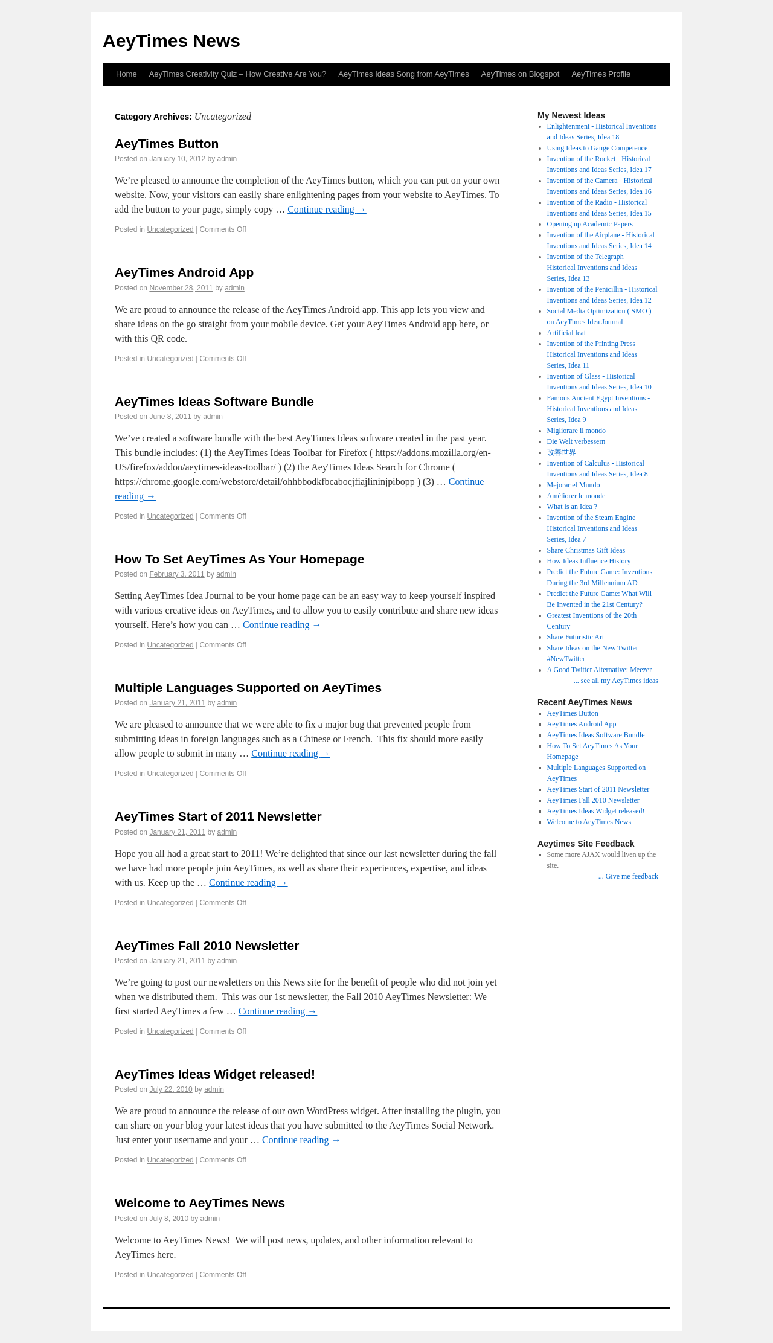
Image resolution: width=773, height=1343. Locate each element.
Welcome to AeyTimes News (200, 1203)
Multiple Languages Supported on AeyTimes (248, 687)
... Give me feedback (628, 876)
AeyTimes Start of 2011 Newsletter (218, 816)
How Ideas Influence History (589, 561)
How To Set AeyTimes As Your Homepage (240, 559)
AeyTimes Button (167, 143)
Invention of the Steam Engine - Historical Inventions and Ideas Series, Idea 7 (593, 528)
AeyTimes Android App (184, 272)
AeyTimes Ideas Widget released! (215, 1074)
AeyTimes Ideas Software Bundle (214, 401)
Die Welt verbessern (576, 441)
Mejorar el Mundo (573, 485)
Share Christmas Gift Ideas (586, 550)
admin (227, 159)
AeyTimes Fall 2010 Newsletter (207, 945)
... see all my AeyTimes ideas (616, 680)
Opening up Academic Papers (590, 224)
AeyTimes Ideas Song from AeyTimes (403, 74)
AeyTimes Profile (600, 74)
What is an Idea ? (572, 506)
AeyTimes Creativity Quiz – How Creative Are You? (238, 74)
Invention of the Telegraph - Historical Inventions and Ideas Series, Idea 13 (592, 267)
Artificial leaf (566, 333)
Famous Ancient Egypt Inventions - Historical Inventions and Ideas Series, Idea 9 (598, 409)
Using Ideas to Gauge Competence (597, 148)
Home (126, 74)
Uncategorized (170, 229)
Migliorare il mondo (576, 430)
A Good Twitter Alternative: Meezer (599, 669)
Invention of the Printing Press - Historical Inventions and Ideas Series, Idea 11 (593, 354)
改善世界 (561, 452)
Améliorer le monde (576, 496)
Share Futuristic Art (576, 637)
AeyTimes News (171, 41)
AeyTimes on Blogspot (520, 74)
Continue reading (327, 209)
